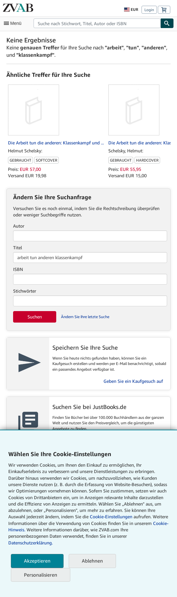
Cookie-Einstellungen (111, 516)
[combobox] (97, 23)
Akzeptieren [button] (37, 561)
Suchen (34, 316)
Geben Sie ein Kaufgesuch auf (133, 381)
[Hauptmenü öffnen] (14, 23)
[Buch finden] (167, 23)
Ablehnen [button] (92, 561)
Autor (18, 226)
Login (149, 9)
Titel (17, 247)
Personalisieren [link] (40, 575)
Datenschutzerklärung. (30, 542)
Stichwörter (24, 291)
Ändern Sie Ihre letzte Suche (85, 316)
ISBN (18, 269)
